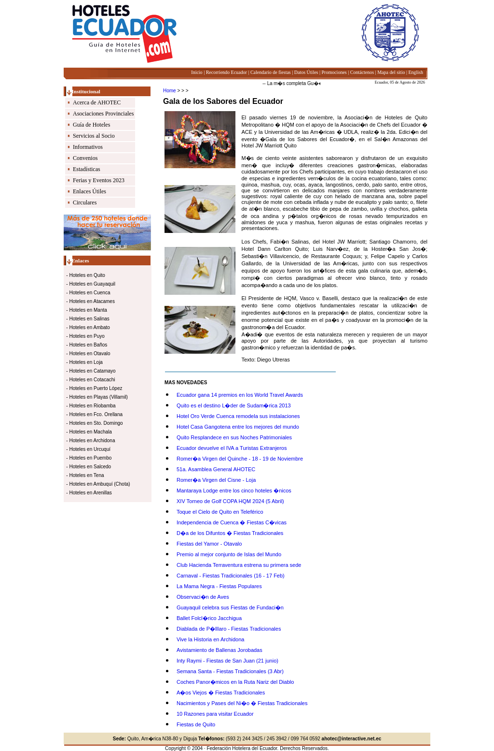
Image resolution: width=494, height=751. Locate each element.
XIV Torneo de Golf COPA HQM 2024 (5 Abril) (230, 501)
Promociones (334, 72)
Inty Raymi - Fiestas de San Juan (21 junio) (227, 661)
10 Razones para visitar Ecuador (215, 714)
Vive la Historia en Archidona (210, 639)
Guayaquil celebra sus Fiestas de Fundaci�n (230, 607)
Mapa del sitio (391, 72)
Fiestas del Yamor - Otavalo (209, 544)
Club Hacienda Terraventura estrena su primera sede (239, 565)
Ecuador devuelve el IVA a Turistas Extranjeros (232, 448)
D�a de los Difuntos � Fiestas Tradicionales (230, 533)
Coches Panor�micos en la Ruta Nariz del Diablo (235, 682)
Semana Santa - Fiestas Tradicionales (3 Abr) (230, 671)
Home (169, 90)
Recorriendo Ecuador (226, 72)
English (415, 72)
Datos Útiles (306, 72)
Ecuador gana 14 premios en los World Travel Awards (240, 395)
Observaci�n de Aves (203, 597)
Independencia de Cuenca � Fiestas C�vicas (232, 522)
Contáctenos (362, 72)
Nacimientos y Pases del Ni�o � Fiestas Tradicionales (242, 703)
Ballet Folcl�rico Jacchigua (209, 618)
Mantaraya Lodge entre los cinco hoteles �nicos (234, 490)
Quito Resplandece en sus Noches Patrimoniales (234, 437)
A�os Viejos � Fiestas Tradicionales (221, 692)
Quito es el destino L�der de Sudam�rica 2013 (234, 405)
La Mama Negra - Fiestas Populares (219, 586)
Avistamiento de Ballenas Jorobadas (219, 650)
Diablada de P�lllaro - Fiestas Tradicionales (229, 629)
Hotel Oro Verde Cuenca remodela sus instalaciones (238, 416)
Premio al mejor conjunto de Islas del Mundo (229, 554)
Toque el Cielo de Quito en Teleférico (220, 512)
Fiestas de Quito (196, 724)
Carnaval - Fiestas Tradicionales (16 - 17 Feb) (231, 575)
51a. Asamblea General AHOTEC (216, 469)
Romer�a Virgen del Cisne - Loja (216, 480)
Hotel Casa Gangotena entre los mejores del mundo (238, 427)
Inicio (196, 72)
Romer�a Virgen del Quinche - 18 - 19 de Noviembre (240, 459)
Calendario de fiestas (270, 72)
